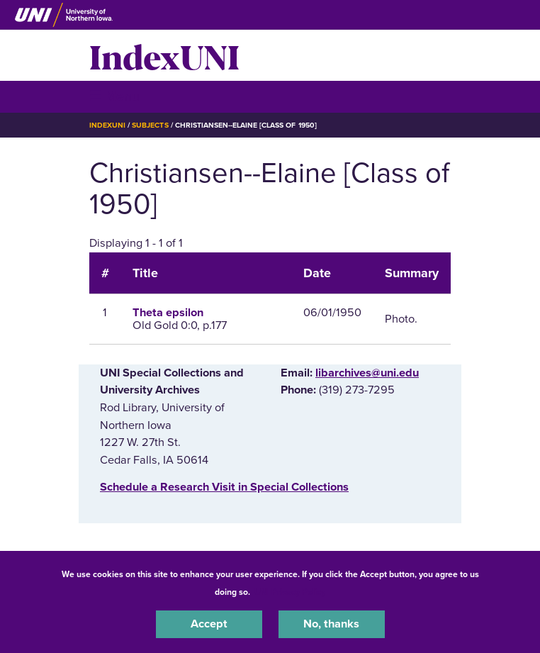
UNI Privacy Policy (289, 592)
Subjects (150, 125)
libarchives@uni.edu (367, 373)
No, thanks (331, 624)
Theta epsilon (168, 313)
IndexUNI (164, 55)
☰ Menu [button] (114, 96)
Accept (209, 624)
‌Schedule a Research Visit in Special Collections (224, 487)
